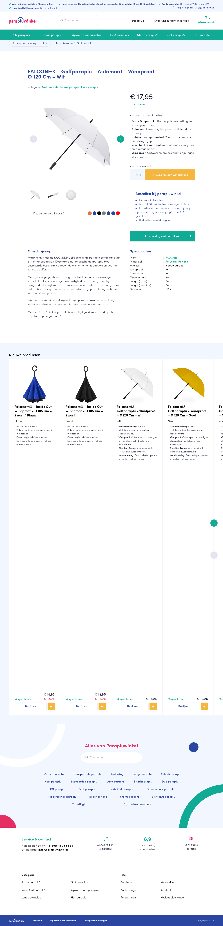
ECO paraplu (56, 789)
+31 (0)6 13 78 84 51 (60, 845)
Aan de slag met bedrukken (168, 236)
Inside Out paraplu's (33, 890)
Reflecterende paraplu (62, 797)
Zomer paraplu (54, 774)
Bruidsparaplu (143, 781)
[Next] (120, 139)
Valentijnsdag (170, 774)
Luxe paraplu (89, 87)
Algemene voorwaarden (63, 920)
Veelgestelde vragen (173, 897)
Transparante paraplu (87, 774)
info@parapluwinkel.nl (53, 849)
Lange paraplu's (53, 35)
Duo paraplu (170, 781)
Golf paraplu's (176, 35)
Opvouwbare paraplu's (87, 35)
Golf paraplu (50, 87)
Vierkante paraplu (163, 797)
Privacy (37, 920)
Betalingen (127, 882)
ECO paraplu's (119, 35)
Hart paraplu (53, 781)
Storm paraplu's (147, 35)
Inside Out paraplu (121, 789)
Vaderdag (117, 774)
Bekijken (30, 706)
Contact (166, 890)
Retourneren (128, 897)
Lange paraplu (69, 87)
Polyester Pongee (177, 261)
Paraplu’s (138, 21)
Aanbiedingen (129, 890)
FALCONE (172, 257)
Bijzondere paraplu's (137, 804)
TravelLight (79, 804)
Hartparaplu (202, 35)
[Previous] (33, 139)
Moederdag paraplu (84, 781)
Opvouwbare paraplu (161, 789)
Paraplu (68, 43)
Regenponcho (98, 797)
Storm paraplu (129, 797)
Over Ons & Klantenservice (171, 21)
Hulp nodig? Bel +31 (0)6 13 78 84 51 (195, 7)
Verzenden (167, 882)
